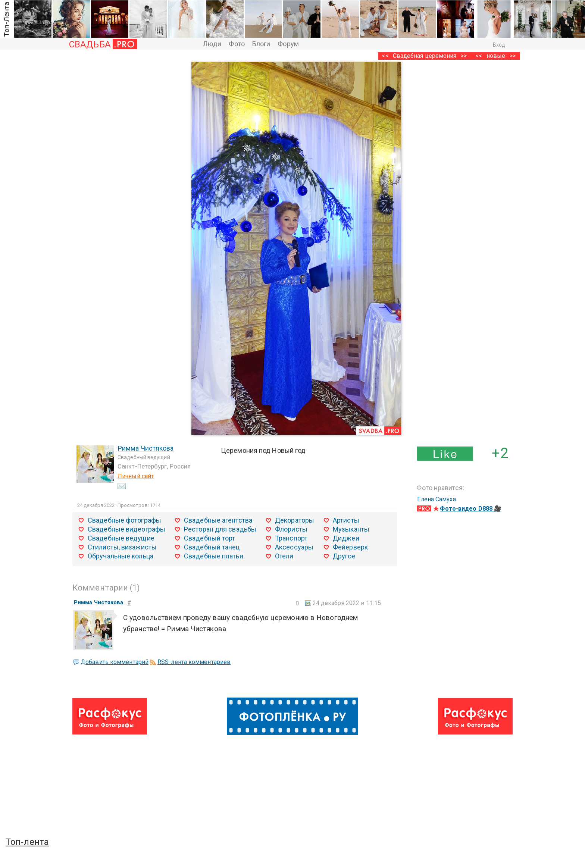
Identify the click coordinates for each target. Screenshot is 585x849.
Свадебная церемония (425, 55)
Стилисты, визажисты (122, 547)
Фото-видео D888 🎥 (470, 508)
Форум (288, 44)
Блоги (261, 44)
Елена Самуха (436, 499)
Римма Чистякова (146, 448)
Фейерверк (350, 547)
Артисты (346, 520)
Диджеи (346, 538)
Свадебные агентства (218, 520)
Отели (284, 556)
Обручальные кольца (120, 556)
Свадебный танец (212, 547)
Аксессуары (294, 547)
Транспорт (291, 538)
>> (513, 55)
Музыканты (351, 529)
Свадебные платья (213, 556)
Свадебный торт (209, 538)
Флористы (291, 529)
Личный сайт (136, 476)
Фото (236, 44)
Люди (212, 44)
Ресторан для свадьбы (220, 529)
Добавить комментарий (114, 661)
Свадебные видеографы (126, 529)
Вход (499, 45)
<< (478, 55)
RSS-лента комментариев (194, 661)
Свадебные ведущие (121, 538)
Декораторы (294, 520)
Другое (344, 556)
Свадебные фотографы (124, 520)
